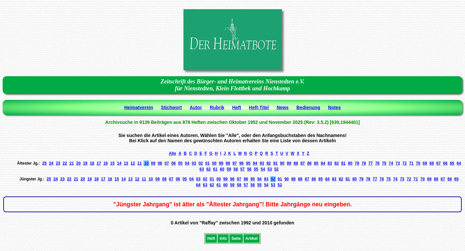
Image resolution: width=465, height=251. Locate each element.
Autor (196, 107)
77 (370, 163)
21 (72, 163)
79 (357, 163)
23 (58, 163)
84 (323, 163)
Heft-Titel (259, 107)
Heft (236, 107)
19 (85, 163)
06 (173, 163)
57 (242, 169)
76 (377, 163)
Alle (172, 153)
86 (309, 163)
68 (432, 163)
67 (438, 163)
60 (222, 169)
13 (126, 163)
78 (364, 163)
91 (275, 163)
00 (214, 163)
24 (51, 163)
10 (146, 163)
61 (215, 169)
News (283, 107)
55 (256, 169)
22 (65, 163)
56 (249, 169)
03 (194, 163)
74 (391, 163)
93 (262, 163)
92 (268, 163)
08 (160, 163)
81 (343, 163)
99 (221, 163)
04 (187, 163)
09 (153, 163)
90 (282, 163)
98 (228, 163)
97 (234, 163)
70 (418, 163)
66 (445, 163)
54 (263, 169)
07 (166, 163)
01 (207, 163)
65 (452, 163)
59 (229, 169)
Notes (334, 107)
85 (316, 163)
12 (133, 163)
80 (350, 163)
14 (119, 163)
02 (201, 163)
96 (241, 163)
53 (269, 169)
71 (411, 163)
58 (235, 169)
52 (276, 169)
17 (98, 163)
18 (92, 163)
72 (404, 163)
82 (336, 163)
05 (180, 163)
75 (384, 163)
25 (44, 163)
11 (139, 163)
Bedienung (308, 107)
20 (78, 163)
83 (330, 163)
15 (112, 163)
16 (105, 163)
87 (302, 163)
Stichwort (171, 107)
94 (255, 163)
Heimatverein (138, 107)
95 (248, 163)
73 (397, 163)
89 (289, 163)
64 (459, 163)
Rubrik (217, 107)
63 (202, 169)
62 (208, 169)
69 (425, 163)
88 (296, 163)
